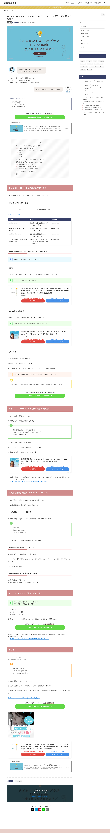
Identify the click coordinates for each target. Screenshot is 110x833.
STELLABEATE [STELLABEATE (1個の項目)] (98, 65)
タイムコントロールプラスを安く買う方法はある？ (31, 159)
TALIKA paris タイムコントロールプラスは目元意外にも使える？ (42, 765)
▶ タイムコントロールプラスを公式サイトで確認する (24, 698)
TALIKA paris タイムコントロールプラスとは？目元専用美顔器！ (42, 126)
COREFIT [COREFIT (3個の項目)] (89, 62)
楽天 (20, 152)
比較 (83, 48)
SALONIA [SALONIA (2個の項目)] (89, 65)
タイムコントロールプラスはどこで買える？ (29, 146)
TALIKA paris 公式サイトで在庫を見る (40, 117)
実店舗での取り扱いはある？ (26, 148)
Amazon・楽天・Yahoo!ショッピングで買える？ (32, 150)
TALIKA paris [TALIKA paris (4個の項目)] (84, 68)
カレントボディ (86, 30)
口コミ (84, 41)
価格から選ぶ (85, 37)
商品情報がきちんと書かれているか (28, 168)
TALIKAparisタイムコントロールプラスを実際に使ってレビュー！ (29, 481)
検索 (102, 15)
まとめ (18, 174)
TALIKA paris (23, 22)
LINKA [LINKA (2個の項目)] (95, 62)
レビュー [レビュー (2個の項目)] (89, 71)
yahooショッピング (24, 154)
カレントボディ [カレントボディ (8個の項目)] (93, 68)
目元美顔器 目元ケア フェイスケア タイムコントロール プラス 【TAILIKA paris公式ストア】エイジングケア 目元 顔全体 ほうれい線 (44, 333)
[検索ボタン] (104, 2)
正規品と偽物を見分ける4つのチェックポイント (30, 162)
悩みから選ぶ (85, 44)
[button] (32, 809)
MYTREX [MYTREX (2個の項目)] (83, 65)
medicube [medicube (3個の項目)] (101, 62)
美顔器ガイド (10, 3)
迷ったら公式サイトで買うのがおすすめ (27, 171)
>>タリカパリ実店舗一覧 (15, 214)
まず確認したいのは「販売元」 (27, 164)
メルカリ (21, 156)
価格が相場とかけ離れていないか (28, 166)
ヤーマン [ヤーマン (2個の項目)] (83, 71)
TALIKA (15, 22)
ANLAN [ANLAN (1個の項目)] (82, 62)
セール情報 (85, 34)
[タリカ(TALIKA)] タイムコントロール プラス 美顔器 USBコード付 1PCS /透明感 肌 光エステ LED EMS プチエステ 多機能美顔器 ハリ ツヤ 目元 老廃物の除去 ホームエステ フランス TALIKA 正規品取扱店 (45, 291)
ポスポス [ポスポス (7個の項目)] (101, 68)
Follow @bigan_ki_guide (39, 796)
